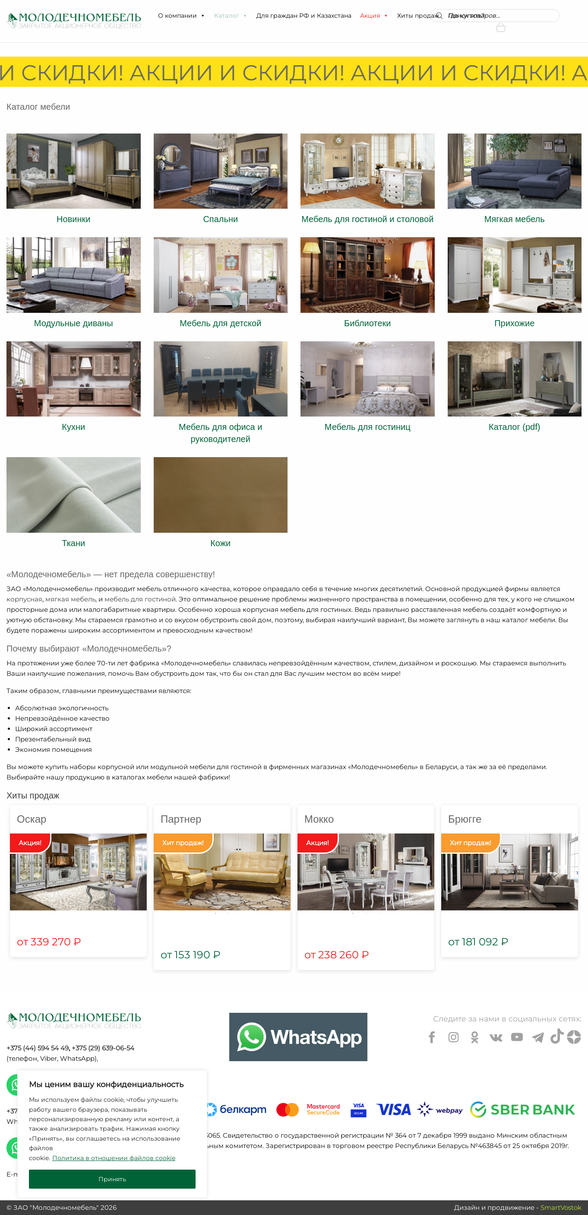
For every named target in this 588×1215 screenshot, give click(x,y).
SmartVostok (561, 1207)
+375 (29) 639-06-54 (103, 1048)
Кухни (73, 427)
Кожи (220, 543)
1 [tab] (216, 913)
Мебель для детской (220, 323)
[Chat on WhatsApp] (298, 1037)
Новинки (73, 219)
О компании (181, 15)
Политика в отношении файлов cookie (113, 1158)
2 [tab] (228, 913)
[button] (202, 15)
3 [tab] (379, 913)
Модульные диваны (73, 323)
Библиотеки (367, 323)
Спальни (220, 219)
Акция (374, 15)
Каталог (231, 15)
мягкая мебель (70, 599)
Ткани (73, 543)
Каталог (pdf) (514, 427)
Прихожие (514, 323)
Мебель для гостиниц (368, 427)
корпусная (24, 599)
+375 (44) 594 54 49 (37, 1048)
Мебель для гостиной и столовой (367, 219)
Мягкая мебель (514, 219)
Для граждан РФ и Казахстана (303, 15)
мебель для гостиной (140, 599)
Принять (112, 1179)
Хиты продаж (418, 15)
